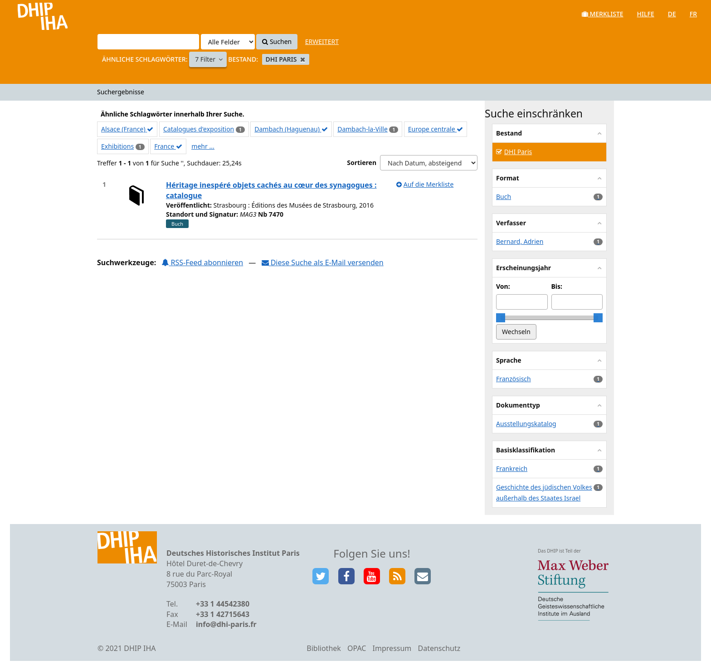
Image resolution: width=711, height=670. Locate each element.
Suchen (277, 41)
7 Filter (206, 59)
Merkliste (602, 14)
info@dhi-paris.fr (226, 624)
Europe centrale (435, 129)
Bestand (509, 133)
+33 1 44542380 (222, 604)
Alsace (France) (127, 129)
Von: (503, 286)
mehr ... (202, 146)
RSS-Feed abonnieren (202, 262)
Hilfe (645, 14)
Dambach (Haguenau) (290, 129)
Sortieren (361, 162)
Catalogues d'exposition (198, 129)
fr (693, 14)
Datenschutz (439, 648)
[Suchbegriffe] (148, 41)
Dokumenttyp (518, 405)
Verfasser (511, 222)
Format (507, 178)
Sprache (508, 360)
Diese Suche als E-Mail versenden (323, 262)
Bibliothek (324, 648)
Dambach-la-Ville (362, 129)
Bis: (556, 286)
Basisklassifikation (525, 450)
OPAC (356, 648)
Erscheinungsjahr (523, 267)
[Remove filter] (302, 59)
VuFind (31, 14)
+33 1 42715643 (222, 614)
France (168, 146)
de (672, 14)
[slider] (500, 317)
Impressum (392, 648)
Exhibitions (117, 146)
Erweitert (322, 41)
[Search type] (228, 41)
